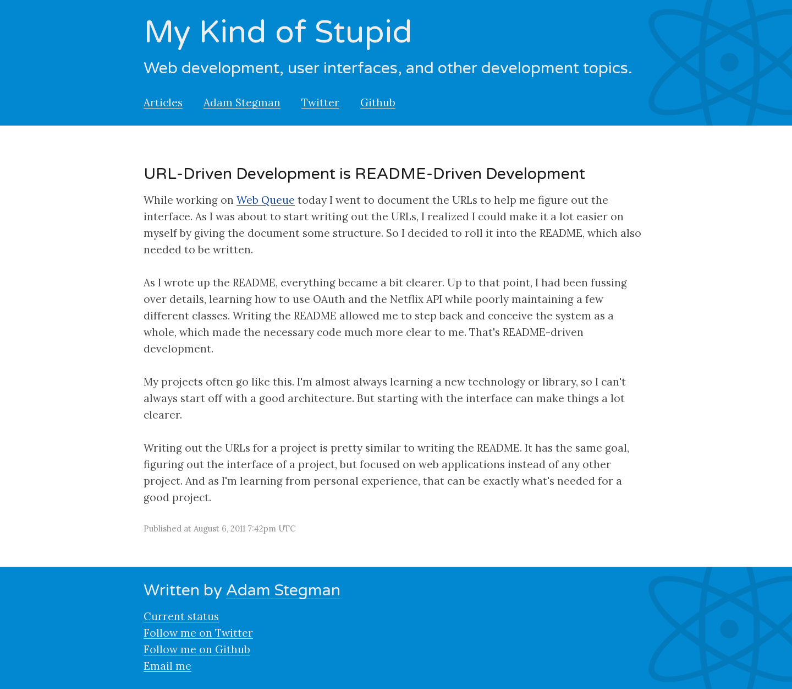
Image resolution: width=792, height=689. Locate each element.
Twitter (320, 102)
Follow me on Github (197, 649)
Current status (181, 616)
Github (377, 102)
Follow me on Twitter (198, 632)
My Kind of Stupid (278, 32)
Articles (163, 102)
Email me (167, 665)
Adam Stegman (242, 102)
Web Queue (266, 200)
